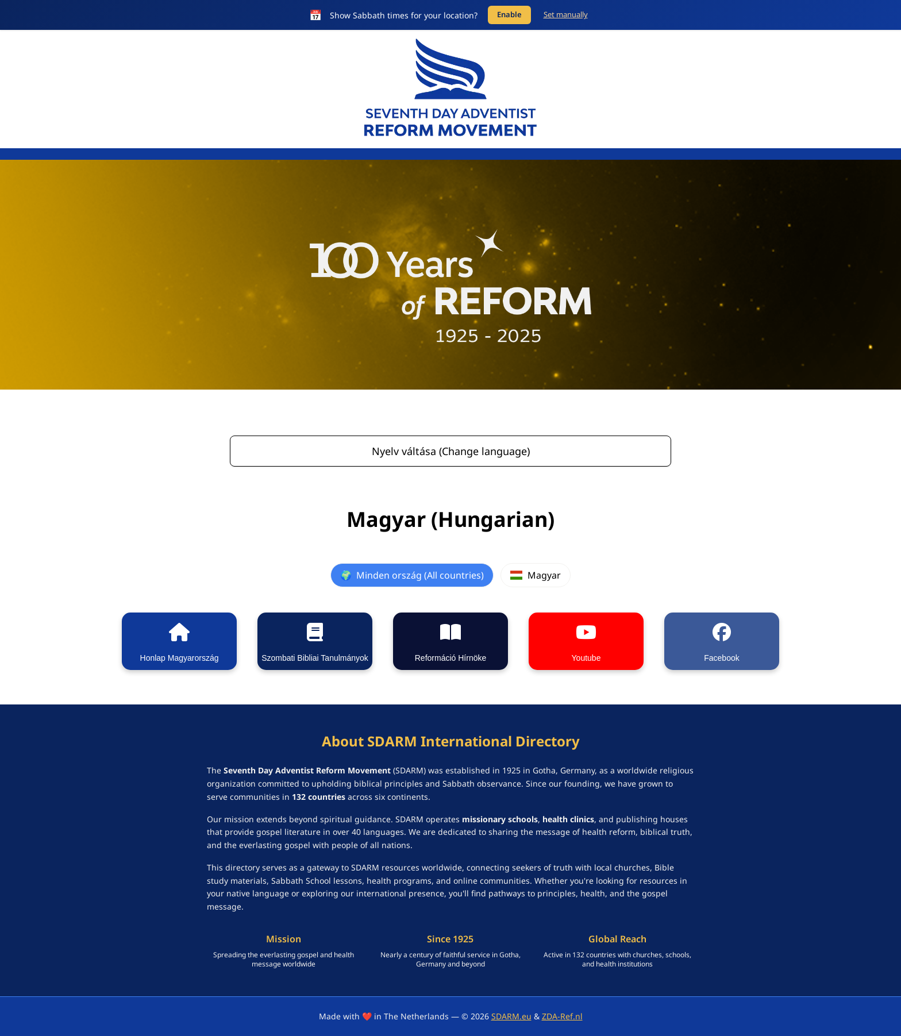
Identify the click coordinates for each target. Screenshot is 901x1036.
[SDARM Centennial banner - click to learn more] (450, 275)
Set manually (566, 14)
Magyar (535, 575)
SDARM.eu (511, 1016)
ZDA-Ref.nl (562, 1016)
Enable (509, 14)
